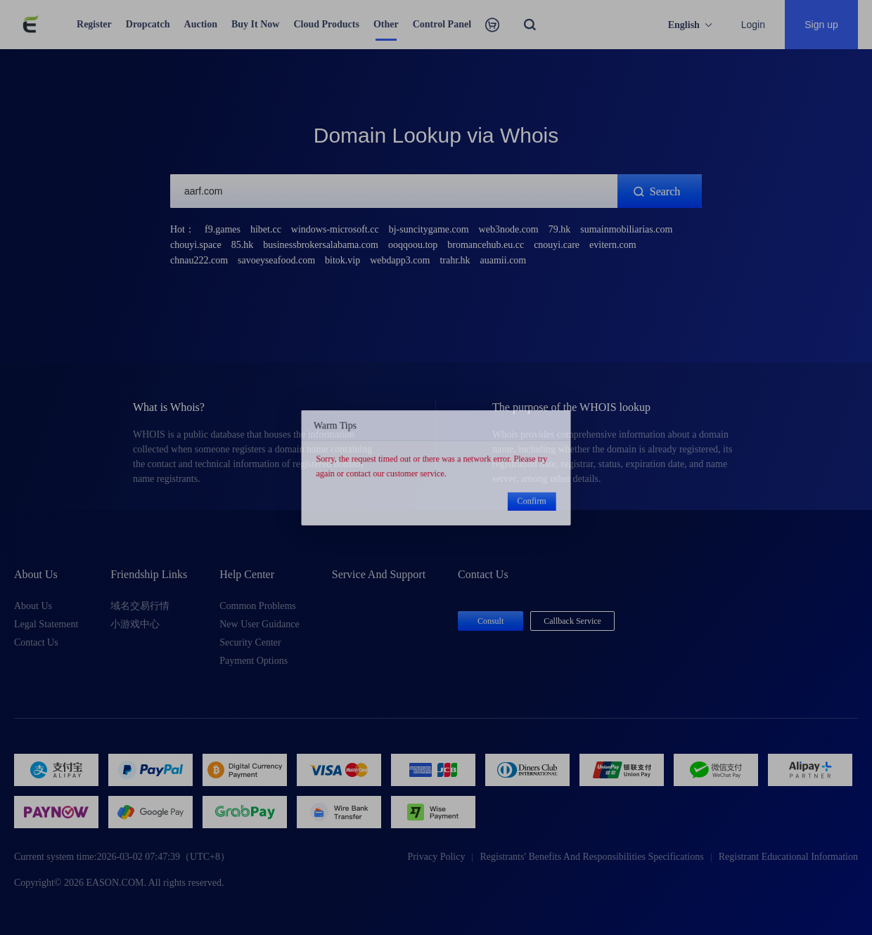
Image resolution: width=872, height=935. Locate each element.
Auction (200, 24)
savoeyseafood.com (276, 260)
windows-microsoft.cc (335, 229)
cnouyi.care (556, 245)
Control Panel (442, 24)
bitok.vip (342, 260)
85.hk (242, 245)
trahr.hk (455, 260)
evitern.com (612, 245)
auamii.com (503, 260)
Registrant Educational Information (788, 856)
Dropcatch (148, 24)
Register (94, 24)
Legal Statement (46, 624)
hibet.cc (265, 229)
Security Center (250, 642)
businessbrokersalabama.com (320, 245)
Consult (490, 621)
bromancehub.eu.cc (485, 245)
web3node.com (509, 229)
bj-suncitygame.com (429, 229)
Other (386, 24)
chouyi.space (196, 245)
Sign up (821, 24)
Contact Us (36, 642)
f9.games (223, 229)
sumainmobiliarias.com (626, 229)
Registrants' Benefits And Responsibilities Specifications (591, 856)
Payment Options (253, 660)
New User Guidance (259, 624)
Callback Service (572, 621)
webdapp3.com (400, 260)
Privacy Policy (436, 856)
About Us (33, 606)
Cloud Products (326, 24)
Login (753, 24)
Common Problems (257, 606)
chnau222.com (199, 260)
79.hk (560, 229)
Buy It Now (255, 24)
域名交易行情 (139, 606)
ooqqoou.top (412, 245)
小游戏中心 (135, 624)
